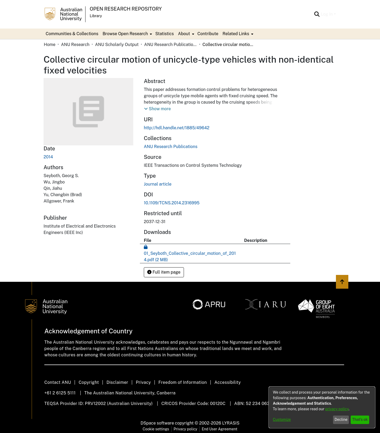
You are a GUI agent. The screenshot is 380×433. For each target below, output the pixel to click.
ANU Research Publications (170, 44)
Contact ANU (57, 382)
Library (96, 16)
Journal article (158, 184)
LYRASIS (230, 423)
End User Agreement (219, 429)
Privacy (143, 382)
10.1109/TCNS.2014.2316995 (172, 202)
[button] (157, 108)
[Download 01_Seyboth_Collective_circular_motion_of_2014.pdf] (190, 253)
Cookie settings (156, 429)
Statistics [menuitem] (164, 33)
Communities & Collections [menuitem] (72, 33)
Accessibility (227, 382)
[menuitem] (127, 34)
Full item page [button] (163, 272)
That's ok (360, 419)
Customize (282, 419)
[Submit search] (317, 14)
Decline (341, 419)
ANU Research (75, 44)
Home (49, 44)
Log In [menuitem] (327, 14)
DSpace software (157, 423)
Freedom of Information (182, 382)
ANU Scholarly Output (117, 44)
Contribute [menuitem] (207, 33)
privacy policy (337, 409)
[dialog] (322, 407)
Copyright (89, 382)
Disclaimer (117, 382)
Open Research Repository (126, 9)
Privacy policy (185, 429)
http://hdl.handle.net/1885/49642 (177, 127)
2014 (48, 156)
